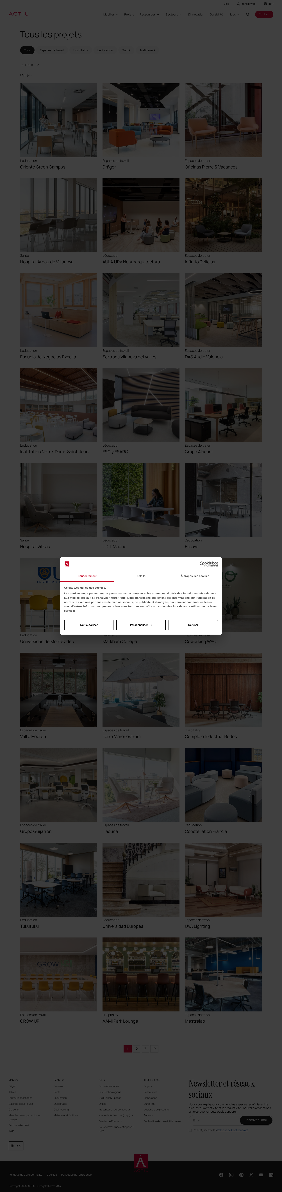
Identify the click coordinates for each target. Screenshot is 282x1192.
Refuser (193, 625)
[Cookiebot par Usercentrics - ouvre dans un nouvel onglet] (202, 564)
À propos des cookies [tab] (195, 576)
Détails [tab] (141, 576)
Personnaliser (141, 625)
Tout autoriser (89, 625)
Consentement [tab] (87, 576)
